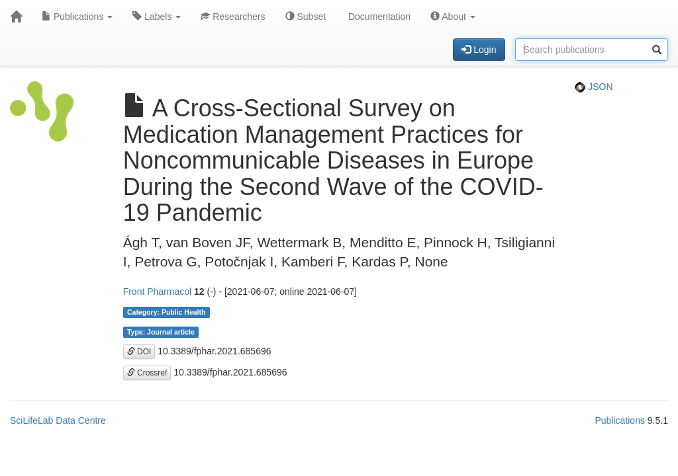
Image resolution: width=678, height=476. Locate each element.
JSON (593, 86)
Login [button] (478, 49)
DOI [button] (139, 351)
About (452, 16)
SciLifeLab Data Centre (58, 420)
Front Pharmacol (157, 291)
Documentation (378, 16)
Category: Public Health (166, 312)
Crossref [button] (147, 372)
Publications (77, 16)
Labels (156, 16)
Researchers (233, 16)
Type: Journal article (161, 332)
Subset (305, 16)
